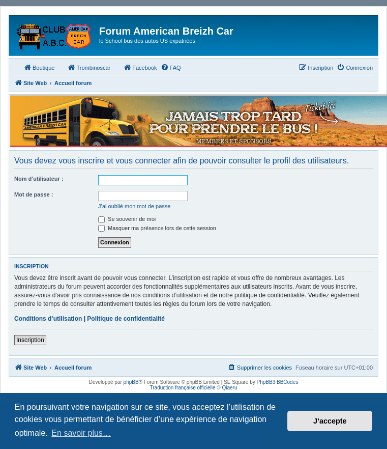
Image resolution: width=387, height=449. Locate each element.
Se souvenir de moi (127, 219)
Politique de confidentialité (126, 318)
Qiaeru (229, 387)
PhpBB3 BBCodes (278, 382)
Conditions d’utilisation (48, 318)
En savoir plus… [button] (81, 433)
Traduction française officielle (183, 387)
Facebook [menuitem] (140, 67)
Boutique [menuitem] (38, 67)
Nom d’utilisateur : (39, 179)
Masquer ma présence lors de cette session (157, 228)
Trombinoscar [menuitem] (88, 67)
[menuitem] (171, 68)
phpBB (131, 382)
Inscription (30, 340)
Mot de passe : (33, 194)
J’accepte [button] (330, 421)
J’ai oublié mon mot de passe (134, 206)
